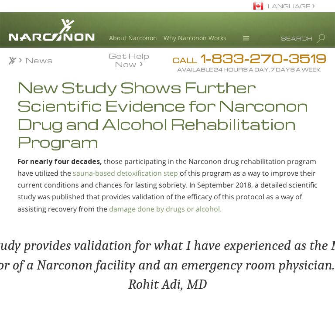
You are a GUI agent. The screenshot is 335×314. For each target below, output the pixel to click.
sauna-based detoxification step (125, 173)
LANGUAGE (289, 6)
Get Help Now (129, 59)
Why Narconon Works (195, 38)
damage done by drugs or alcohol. (165, 209)
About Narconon (133, 38)
